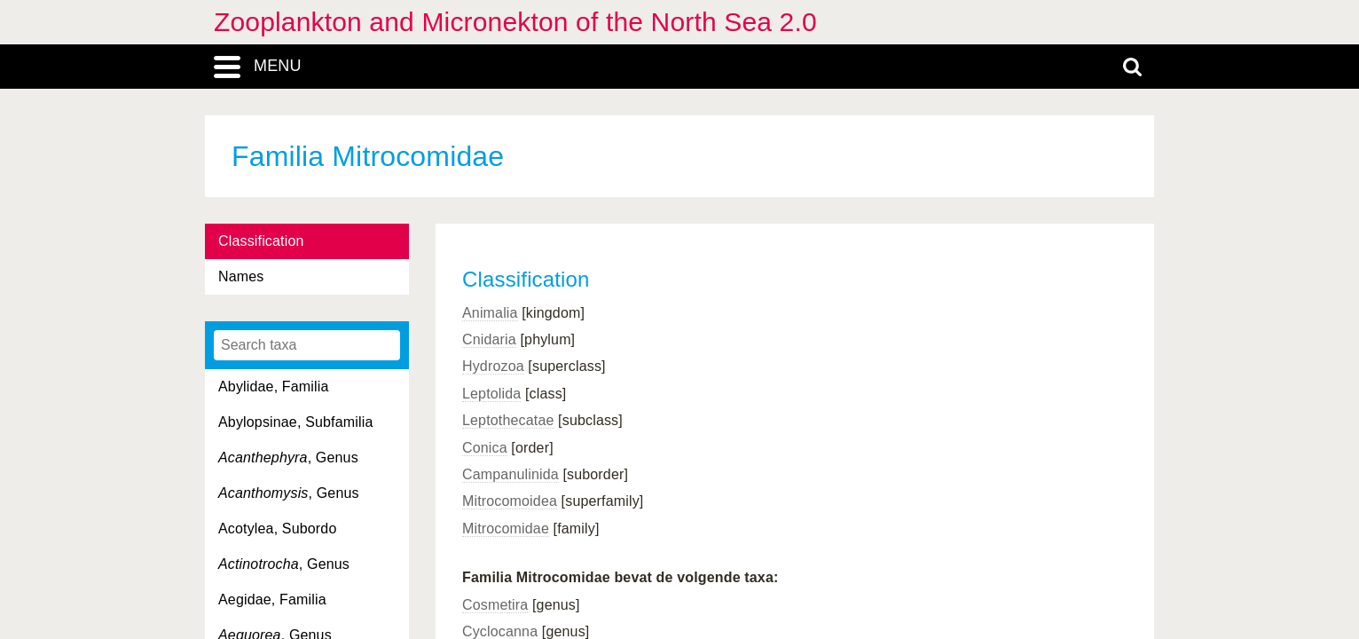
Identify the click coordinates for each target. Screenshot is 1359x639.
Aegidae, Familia (272, 599)
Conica (484, 447)
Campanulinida (510, 474)
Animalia (490, 312)
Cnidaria (489, 339)
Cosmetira (495, 604)
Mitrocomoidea (509, 501)
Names (240, 276)
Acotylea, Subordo (277, 528)
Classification (261, 240)
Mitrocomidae (505, 528)
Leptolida (491, 393)
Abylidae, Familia (273, 386)
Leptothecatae (508, 420)
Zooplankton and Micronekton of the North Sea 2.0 (515, 21)
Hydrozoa (493, 366)
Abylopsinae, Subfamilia (295, 422)
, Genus (288, 457)
